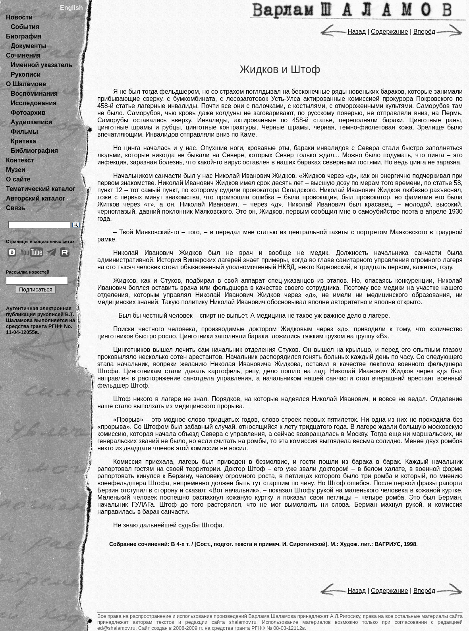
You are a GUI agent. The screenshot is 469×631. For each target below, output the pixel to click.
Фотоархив (28, 112)
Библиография (34, 150)
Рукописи (26, 74)
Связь (15, 208)
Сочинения (23, 55)
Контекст (20, 160)
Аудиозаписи (31, 122)
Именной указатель (41, 65)
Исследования (33, 103)
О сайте (18, 179)
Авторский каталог (35, 198)
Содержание (389, 31)
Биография (24, 36)
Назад (343, 31)
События (25, 26)
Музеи (15, 169)
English (71, 7)
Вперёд (438, 31)
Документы (28, 45)
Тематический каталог (40, 188)
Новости (19, 17)
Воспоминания (34, 93)
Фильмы (24, 131)
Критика (23, 141)
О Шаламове (26, 84)
